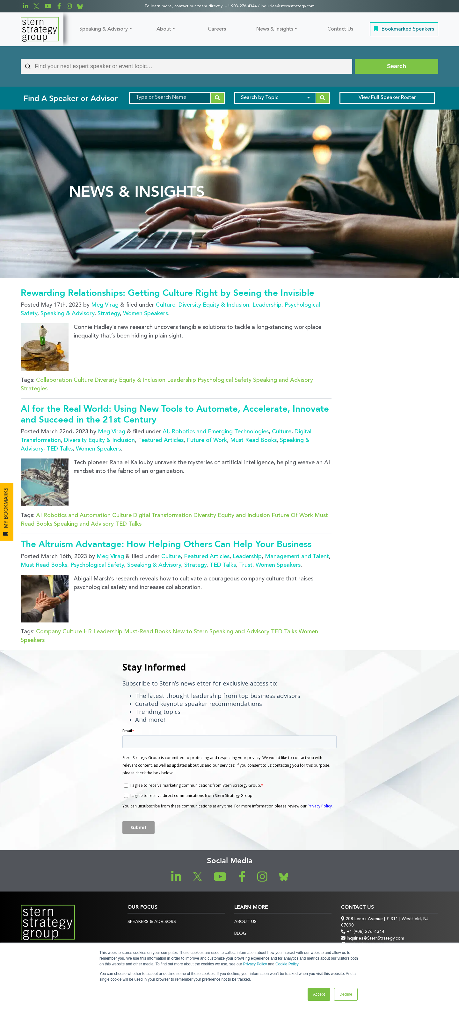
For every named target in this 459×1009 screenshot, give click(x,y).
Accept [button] (319, 994)
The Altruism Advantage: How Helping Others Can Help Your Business (166, 544)
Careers (217, 29)
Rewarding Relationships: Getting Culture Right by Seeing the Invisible (167, 293)
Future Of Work (292, 515)
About (164, 29)
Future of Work (207, 440)
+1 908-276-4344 (241, 6)
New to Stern (190, 632)
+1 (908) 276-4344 (362, 932)
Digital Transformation (162, 515)
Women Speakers (145, 313)
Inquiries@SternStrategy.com (372, 938)
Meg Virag (105, 305)
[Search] (396, 66)
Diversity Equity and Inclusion (231, 515)
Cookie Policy (286, 964)
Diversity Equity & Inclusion (213, 305)
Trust (245, 565)
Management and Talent (297, 556)
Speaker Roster (387, 97)
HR (88, 632)
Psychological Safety (224, 380)
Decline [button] (345, 994)
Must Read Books (253, 440)
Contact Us (340, 29)
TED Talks (60, 449)
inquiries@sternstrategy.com (288, 6)
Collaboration (54, 380)
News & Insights (274, 29)
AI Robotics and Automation (73, 515)
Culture (165, 305)
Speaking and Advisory (283, 380)
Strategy (109, 313)
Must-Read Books (147, 632)
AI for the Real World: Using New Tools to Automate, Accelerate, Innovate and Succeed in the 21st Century (175, 414)
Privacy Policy (255, 964)
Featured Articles (161, 440)
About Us (245, 922)
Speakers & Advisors (151, 922)
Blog (240, 934)
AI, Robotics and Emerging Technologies (216, 432)
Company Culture (59, 632)
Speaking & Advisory (103, 29)
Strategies (34, 389)
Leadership (266, 305)
